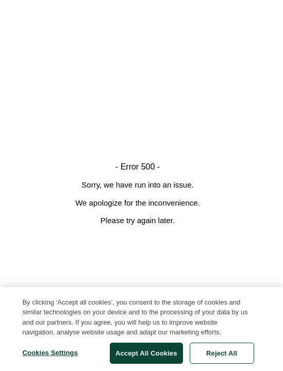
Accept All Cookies (146, 356)
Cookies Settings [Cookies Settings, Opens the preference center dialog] (50, 355)
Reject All (221, 356)
